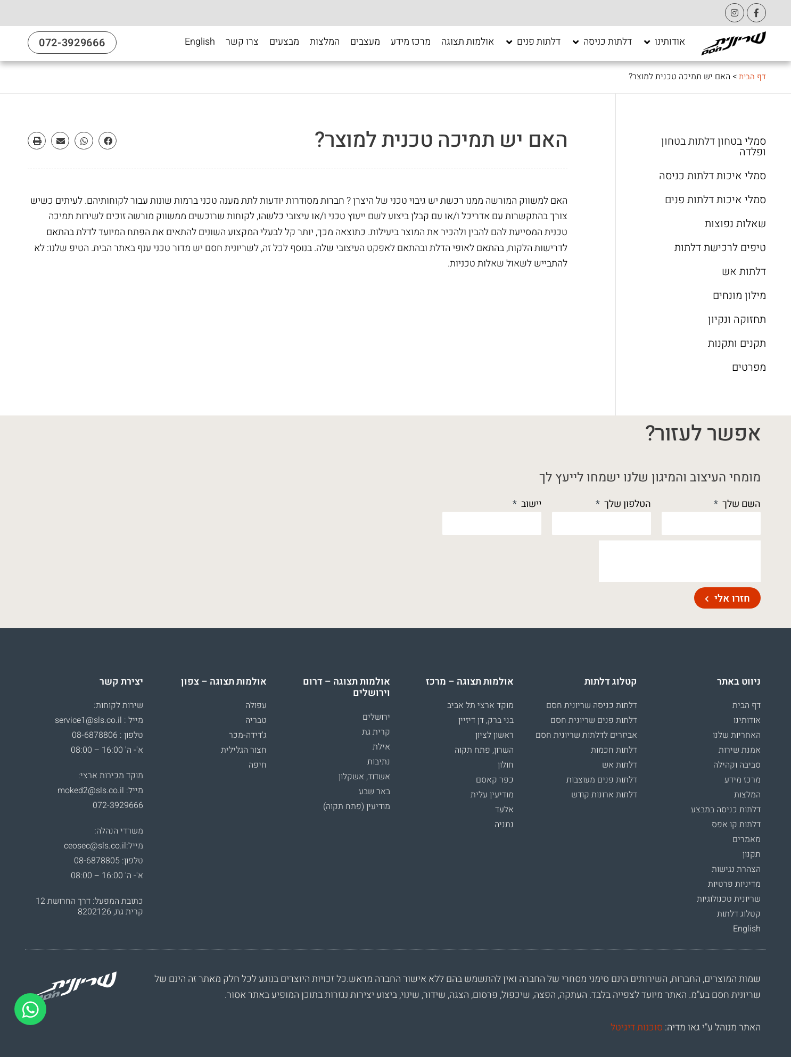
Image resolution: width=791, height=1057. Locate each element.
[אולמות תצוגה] (467, 42)
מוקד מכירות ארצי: (110, 775)
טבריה (256, 720)
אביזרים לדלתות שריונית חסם (586, 735)
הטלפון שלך (626, 504)
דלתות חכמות (614, 750)
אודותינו (747, 720)
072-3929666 (118, 805)
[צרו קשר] (242, 42)
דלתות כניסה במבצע (726, 809)
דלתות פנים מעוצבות (601, 779)
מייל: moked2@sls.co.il (100, 790)
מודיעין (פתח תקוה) (356, 806)
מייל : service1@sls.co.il (99, 720)
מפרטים (749, 367)
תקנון (752, 854)
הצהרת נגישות (736, 869)
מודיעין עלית (492, 794)
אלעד (504, 809)
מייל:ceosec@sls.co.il (103, 845)
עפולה (256, 705)
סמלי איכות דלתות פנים (715, 200)
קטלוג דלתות (739, 914)
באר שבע (374, 791)
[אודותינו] (663, 42)
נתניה (504, 824)
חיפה (258, 765)
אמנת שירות (740, 750)
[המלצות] (324, 42)
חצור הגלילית (244, 750)
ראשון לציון (494, 735)
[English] (199, 42)
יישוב (530, 504)
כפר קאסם (495, 779)
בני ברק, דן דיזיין (486, 720)
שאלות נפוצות (735, 224)
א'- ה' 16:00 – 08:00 (107, 750)
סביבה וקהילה (737, 765)
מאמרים (746, 839)
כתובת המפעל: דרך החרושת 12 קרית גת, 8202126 (89, 906)
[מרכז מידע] (410, 42)
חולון (506, 765)
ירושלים (376, 717)
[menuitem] (200, 42)
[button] (107, 141)
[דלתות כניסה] (601, 42)
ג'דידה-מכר (248, 735)
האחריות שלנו (737, 735)
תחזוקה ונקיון (737, 319)
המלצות (747, 794)
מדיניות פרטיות (734, 884)
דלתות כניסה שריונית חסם (591, 705)
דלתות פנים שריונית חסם (593, 720)
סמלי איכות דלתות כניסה (712, 176)
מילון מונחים (739, 295)
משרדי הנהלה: (118, 831)
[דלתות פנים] (532, 42)
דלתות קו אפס (736, 824)
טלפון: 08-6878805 (108, 860)
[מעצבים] (365, 42)
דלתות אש (744, 272)
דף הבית (752, 76)
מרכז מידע (742, 779)
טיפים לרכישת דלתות (720, 248)
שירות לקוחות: (118, 705)
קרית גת (376, 732)
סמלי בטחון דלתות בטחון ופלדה (713, 146)
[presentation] (680, 561)
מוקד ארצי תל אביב (480, 705)
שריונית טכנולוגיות (729, 899)
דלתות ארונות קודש (604, 794)
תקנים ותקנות (737, 343)
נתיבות (378, 761)
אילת (381, 746)
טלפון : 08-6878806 (107, 735)
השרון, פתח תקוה (484, 750)
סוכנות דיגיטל (637, 1027)
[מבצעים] (284, 42)
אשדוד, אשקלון (364, 776)
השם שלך (740, 504)
